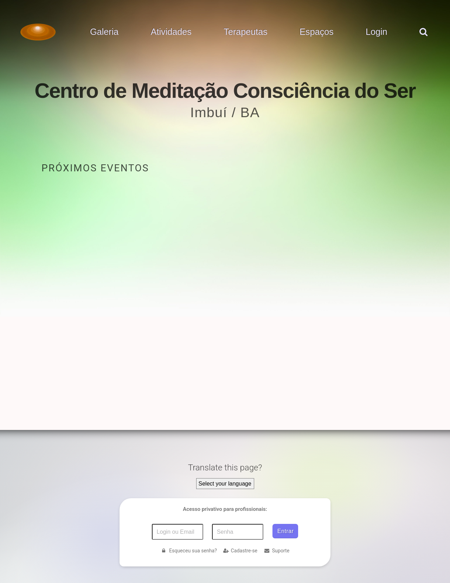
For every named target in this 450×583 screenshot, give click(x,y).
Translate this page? (225, 468)
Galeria (104, 32)
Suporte (277, 550)
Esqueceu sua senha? (189, 550)
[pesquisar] (423, 39)
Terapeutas (246, 32)
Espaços (317, 32)
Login (376, 32)
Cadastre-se (240, 550)
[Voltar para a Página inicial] (38, 32)
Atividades (170, 32)
